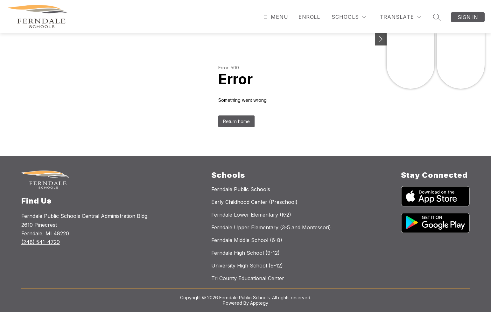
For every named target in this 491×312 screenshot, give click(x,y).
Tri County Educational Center (247, 278)
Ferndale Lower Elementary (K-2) (251, 214)
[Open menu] (275, 17)
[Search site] (437, 17)
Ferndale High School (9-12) (245, 253)
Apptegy (259, 303)
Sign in (468, 17)
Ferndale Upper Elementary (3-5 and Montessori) (271, 227)
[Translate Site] (400, 17)
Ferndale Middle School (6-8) (246, 240)
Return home (236, 121)
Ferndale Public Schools (240, 189)
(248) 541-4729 (40, 242)
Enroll (309, 17)
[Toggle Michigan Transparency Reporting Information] (381, 39)
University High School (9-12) (247, 265)
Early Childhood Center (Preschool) (254, 202)
